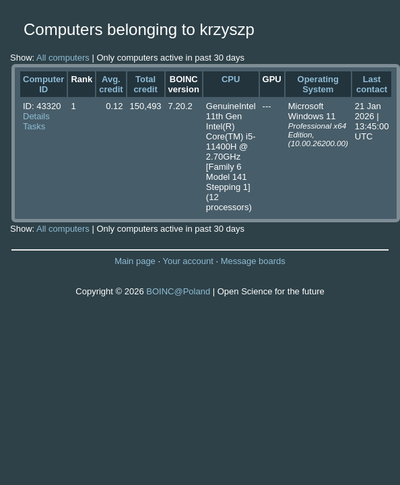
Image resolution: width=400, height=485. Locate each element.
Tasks (34, 126)
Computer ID (43, 84)
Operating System (318, 84)
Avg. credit (111, 84)
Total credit (145, 84)
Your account (187, 261)
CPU (231, 79)
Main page (135, 261)
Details (36, 116)
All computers (63, 58)
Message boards (253, 261)
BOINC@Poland (178, 291)
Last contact (371, 84)
